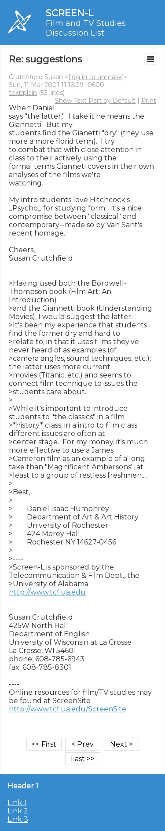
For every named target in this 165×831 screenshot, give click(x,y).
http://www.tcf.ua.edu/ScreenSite (67, 709)
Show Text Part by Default (95, 101)
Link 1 (16, 802)
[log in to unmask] (96, 77)
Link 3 (17, 819)
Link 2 (17, 811)
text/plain (23, 93)
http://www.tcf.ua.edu (47, 592)
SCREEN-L (69, 12)
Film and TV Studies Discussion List (86, 28)
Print (148, 101)
